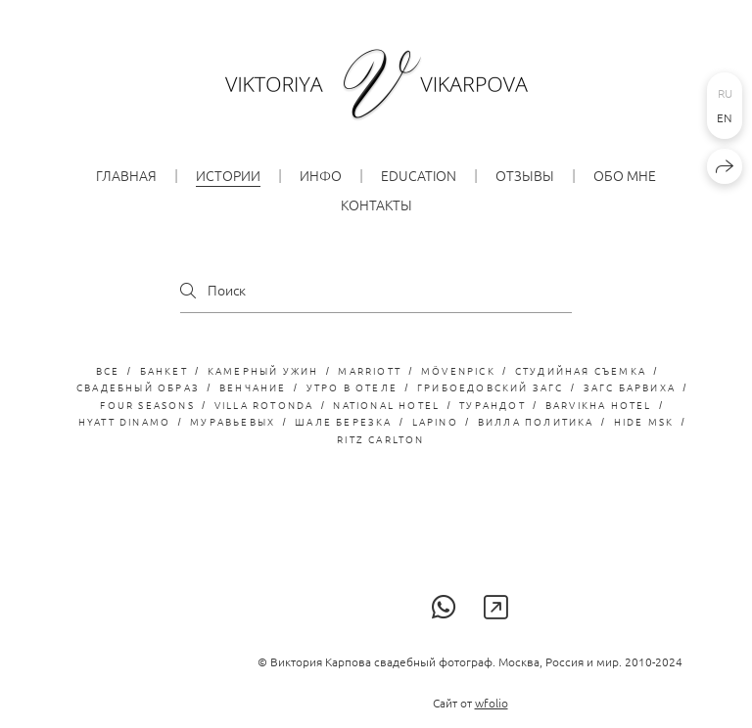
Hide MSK (644, 421)
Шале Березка (343, 421)
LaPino (435, 421)
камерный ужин (263, 370)
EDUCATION (418, 175)
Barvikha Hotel (598, 404)
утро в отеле (352, 387)
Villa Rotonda (264, 404)
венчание (253, 387)
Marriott (369, 370)
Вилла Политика (536, 421)
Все (108, 370)
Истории (228, 175)
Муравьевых (232, 421)
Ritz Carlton (380, 439)
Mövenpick (458, 370)
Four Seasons (147, 404)
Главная (126, 175)
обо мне (624, 175)
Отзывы (524, 175)
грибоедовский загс (490, 387)
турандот (492, 404)
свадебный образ (138, 387)
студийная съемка (580, 370)
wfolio (491, 702)
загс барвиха (630, 387)
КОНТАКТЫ (376, 204)
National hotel (386, 404)
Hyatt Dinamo (124, 421)
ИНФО (321, 175)
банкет (164, 370)
